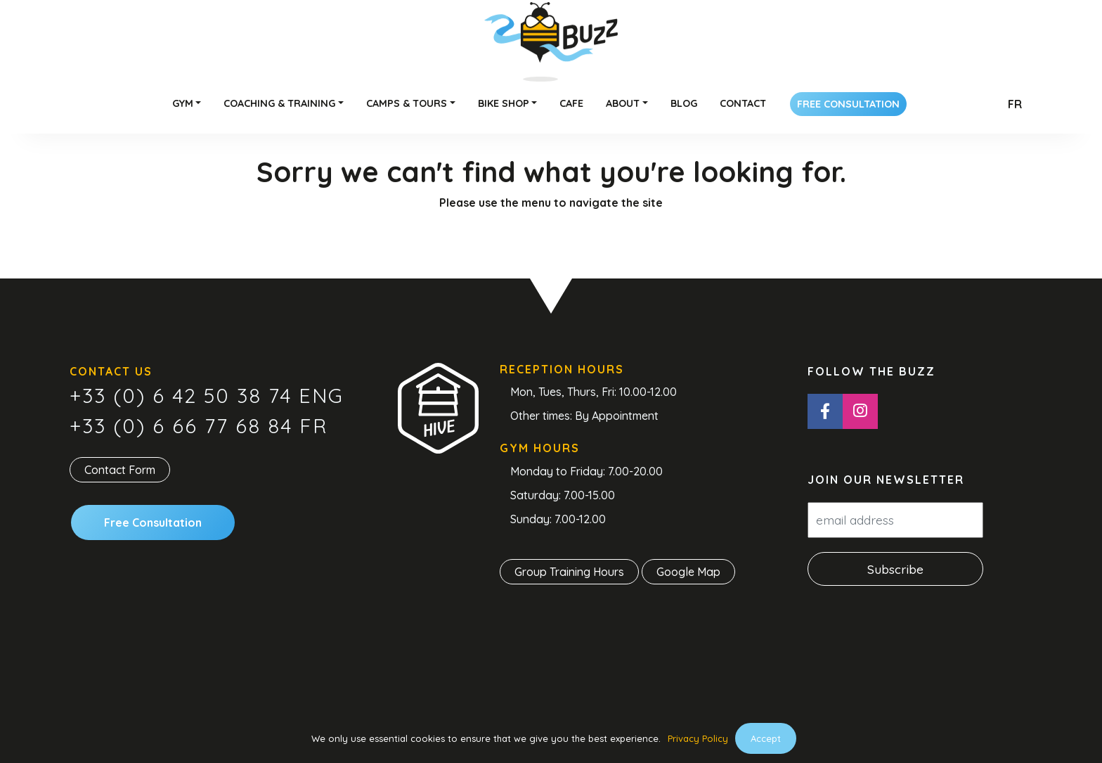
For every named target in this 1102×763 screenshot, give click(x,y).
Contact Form (119, 470)
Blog (683, 103)
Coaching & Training (279, 103)
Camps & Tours (406, 103)
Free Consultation (848, 104)
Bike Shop (503, 103)
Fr (1015, 104)
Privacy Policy (698, 738)
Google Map (688, 572)
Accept (766, 738)
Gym (182, 103)
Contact (743, 103)
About (623, 103)
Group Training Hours (569, 572)
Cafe (571, 103)
